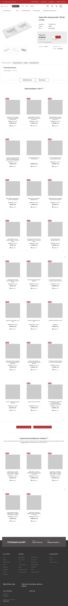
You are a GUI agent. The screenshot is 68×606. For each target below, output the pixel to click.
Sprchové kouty (33, 559)
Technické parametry (17, 62)
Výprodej (50, 557)
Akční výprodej (36, 10)
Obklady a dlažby (21, 557)
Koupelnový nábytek (22, 564)
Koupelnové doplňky (34, 564)
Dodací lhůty (5, 574)
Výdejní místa (5, 567)
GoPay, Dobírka (48, 42)
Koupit (58, 37)
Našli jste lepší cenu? (34, 62)
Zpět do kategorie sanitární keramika (42, 427)
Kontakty (4, 559)
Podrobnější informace (27, 80)
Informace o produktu (6, 62)
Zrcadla (32, 569)
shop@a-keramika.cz (25, 442)
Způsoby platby (5, 569)
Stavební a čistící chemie (23, 569)
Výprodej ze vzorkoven (53, 562)
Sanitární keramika (25, 10)
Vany (19, 562)
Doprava (4, 564)
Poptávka (26, 62)
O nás (4, 557)
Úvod (16, 10)
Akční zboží (51, 559)
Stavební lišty (33, 567)
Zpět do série (6, 10)
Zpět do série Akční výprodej (23, 427)
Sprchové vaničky (34, 562)
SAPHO (50, 26)
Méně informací (42, 80)
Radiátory (20, 567)
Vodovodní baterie (22, 559)
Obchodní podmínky (6, 562)
